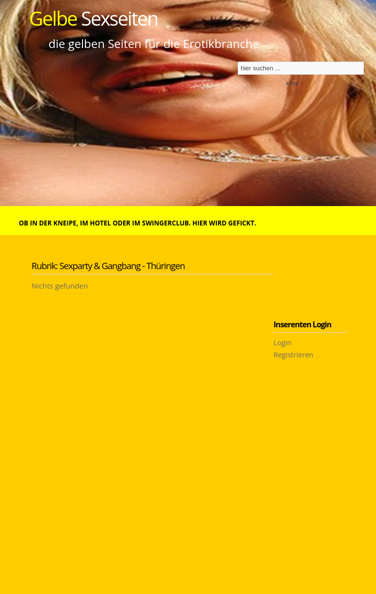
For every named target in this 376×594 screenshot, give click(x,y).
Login (283, 342)
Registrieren (293, 354)
